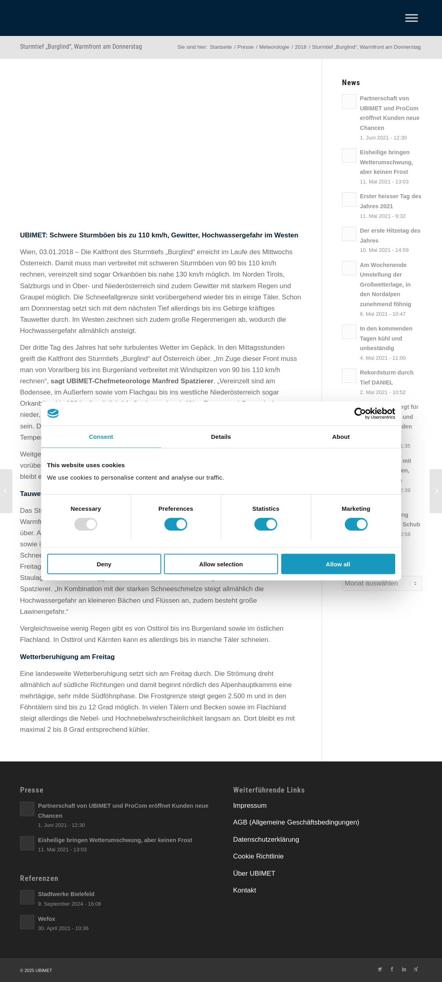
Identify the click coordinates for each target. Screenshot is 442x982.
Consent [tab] (101, 436)
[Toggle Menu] (411, 18)
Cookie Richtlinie (258, 856)
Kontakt (244, 890)
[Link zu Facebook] (392, 969)
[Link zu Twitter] (380, 969)
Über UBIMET (254, 873)
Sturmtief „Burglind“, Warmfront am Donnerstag (81, 46)
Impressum (250, 805)
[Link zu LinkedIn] (404, 969)
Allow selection (221, 564)
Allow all (338, 564)
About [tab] (341, 436)
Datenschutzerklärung (266, 839)
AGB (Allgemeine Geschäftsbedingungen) (296, 822)
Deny (104, 564)
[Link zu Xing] (416, 969)
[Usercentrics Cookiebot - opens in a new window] (360, 413)
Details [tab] (221, 436)
